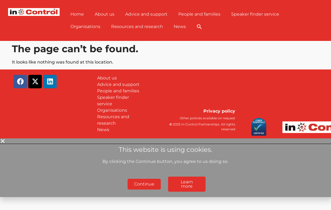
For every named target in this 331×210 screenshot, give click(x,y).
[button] (199, 26)
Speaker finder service (255, 14)
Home (77, 14)
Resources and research (137, 26)
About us (104, 14)
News (180, 26)
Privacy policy (219, 111)
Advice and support (146, 14)
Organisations (85, 26)
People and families (199, 14)
